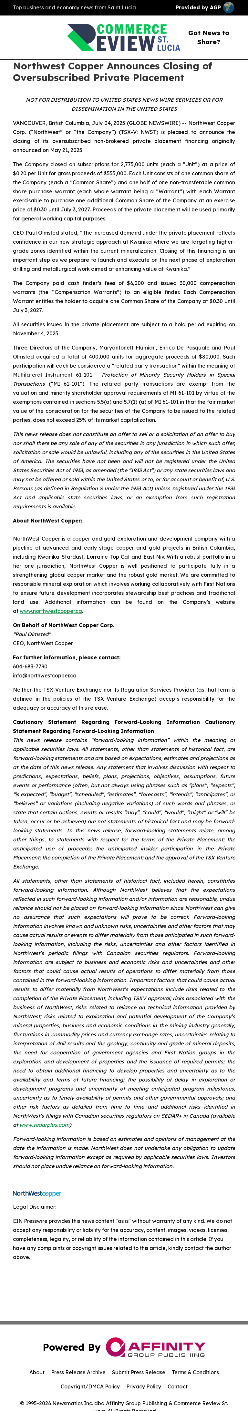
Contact (178, 1386)
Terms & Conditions (195, 1372)
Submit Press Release (138, 1372)
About (37, 1372)
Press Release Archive (78, 1372)
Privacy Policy (143, 1386)
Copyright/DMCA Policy (90, 1386)
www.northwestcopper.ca (51, 611)
